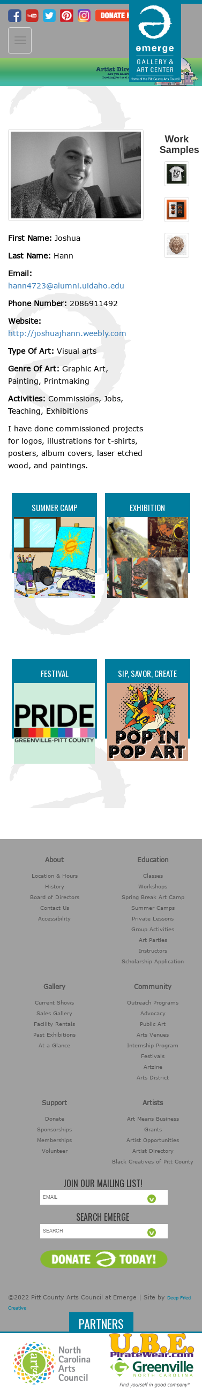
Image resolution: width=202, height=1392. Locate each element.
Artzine (153, 1066)
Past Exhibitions (54, 1034)
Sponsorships (54, 1129)
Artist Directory (153, 1150)
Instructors (153, 950)
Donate (54, 1118)
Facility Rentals (54, 1024)
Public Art (153, 1024)
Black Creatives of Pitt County (152, 1161)
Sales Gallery (54, 1013)
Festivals (152, 1056)
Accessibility (54, 918)
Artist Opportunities (152, 1140)
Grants (153, 1129)
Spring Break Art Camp (153, 897)
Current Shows (54, 1002)
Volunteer (55, 1150)
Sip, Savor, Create (147, 673)
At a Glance (54, 1045)
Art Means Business (153, 1118)
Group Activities (152, 929)
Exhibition (147, 507)
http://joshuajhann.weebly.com (67, 333)
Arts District (153, 1077)
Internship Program (152, 1045)
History (54, 886)
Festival (55, 673)
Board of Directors (54, 897)
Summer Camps (153, 907)
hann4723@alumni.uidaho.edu (66, 285)
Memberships (54, 1140)
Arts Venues (153, 1034)
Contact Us (54, 907)
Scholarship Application (153, 961)
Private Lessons (153, 918)
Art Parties (153, 940)
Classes (153, 875)
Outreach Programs (152, 1002)
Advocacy (153, 1013)
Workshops (152, 886)
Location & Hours (55, 875)
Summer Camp (55, 507)
